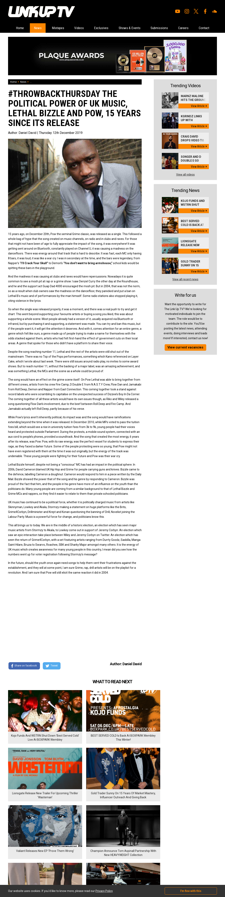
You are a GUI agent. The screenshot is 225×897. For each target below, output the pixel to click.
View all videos (185, 184)
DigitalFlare (54, 872)
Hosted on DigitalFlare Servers (23, 875)
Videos (87, 28)
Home (19, 28)
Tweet (52, 676)
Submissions (176, 28)
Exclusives (111, 28)
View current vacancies (185, 357)
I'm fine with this (190, 891)
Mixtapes (62, 28)
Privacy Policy (52, 850)
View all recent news (185, 289)
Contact (112, 38)
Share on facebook (24, 676)
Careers (204, 28)
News (40, 28)
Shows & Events (143, 28)
